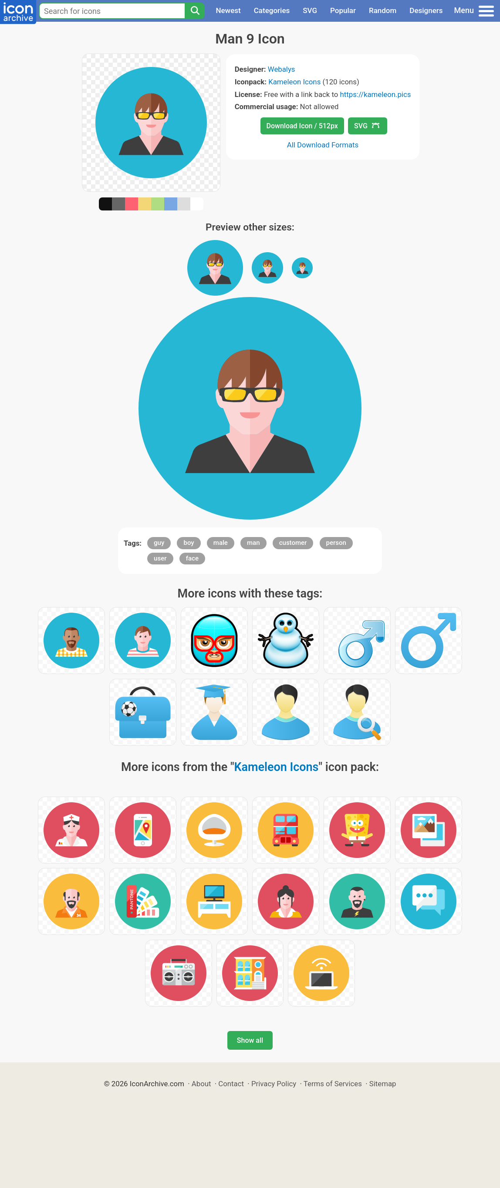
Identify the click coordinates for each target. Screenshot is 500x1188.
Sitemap (382, 1083)
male (220, 543)
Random (382, 10)
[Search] (195, 11)
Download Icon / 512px (302, 126)
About (201, 1083)
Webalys (281, 69)
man (253, 543)
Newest (228, 10)
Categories (272, 10)
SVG (310, 10)
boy (188, 543)
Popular (343, 10)
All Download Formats (323, 144)
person (336, 543)
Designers (426, 10)
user (160, 558)
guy (159, 543)
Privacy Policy (273, 1083)
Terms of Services (333, 1083)
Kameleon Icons (294, 81)
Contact (231, 1083)
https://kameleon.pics (375, 94)
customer (293, 543)
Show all (250, 1040)
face (192, 558)
